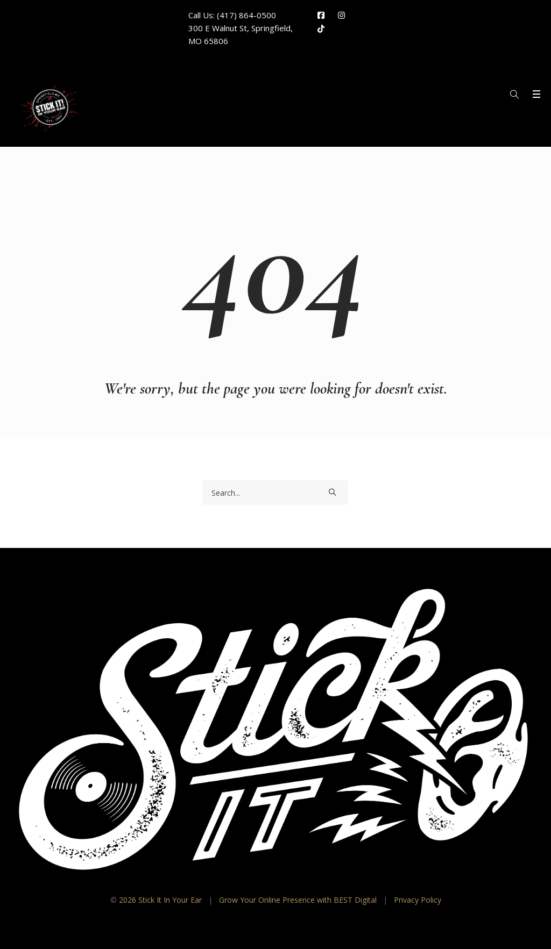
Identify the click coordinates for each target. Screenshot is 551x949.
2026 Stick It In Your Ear (160, 900)
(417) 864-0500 (246, 15)
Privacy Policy (417, 900)
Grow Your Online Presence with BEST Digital (298, 900)
